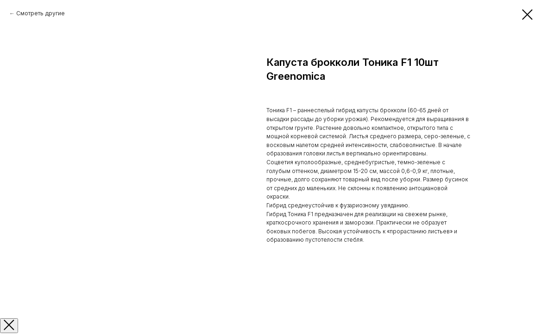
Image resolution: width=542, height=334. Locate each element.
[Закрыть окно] (9, 325)
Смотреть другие (40, 13)
